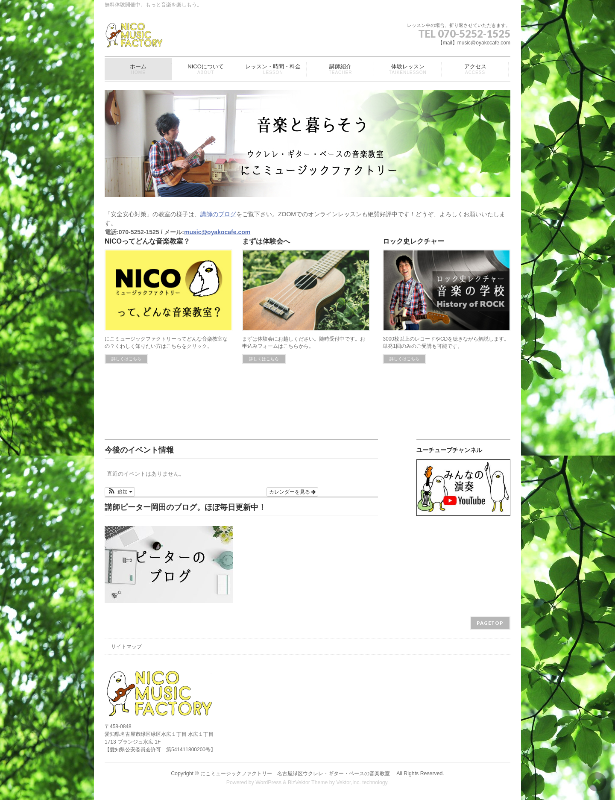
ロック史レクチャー (413, 241)
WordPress (268, 782)
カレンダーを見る (292, 492)
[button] (120, 492)
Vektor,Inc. (348, 782)
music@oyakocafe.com (217, 232)
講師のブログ (218, 214)
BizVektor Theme (308, 782)
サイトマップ (126, 647)
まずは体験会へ (266, 241)
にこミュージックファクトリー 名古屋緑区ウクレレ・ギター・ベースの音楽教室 (297, 773)
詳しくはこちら (126, 358)
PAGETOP (490, 623)
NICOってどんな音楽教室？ (147, 241)
